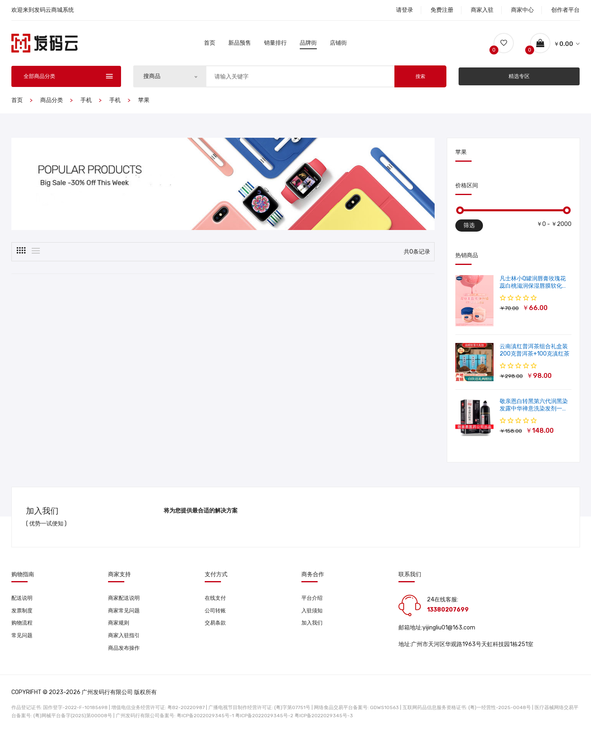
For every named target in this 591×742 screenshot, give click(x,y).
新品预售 (239, 45)
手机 (86, 105)
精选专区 (519, 81)
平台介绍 (312, 604)
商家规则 (119, 630)
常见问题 (22, 643)
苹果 (143, 105)
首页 (209, 45)
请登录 (404, 10)
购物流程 (22, 630)
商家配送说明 (125, 604)
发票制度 (22, 617)
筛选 (469, 231)
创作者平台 (565, 10)
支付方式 (216, 580)
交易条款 (216, 630)
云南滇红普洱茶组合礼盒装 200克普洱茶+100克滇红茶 (534, 356)
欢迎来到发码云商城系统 (42, 10)
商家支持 (119, 580)
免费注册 (442, 10)
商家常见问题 (125, 617)
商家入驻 (482, 10)
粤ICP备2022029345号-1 (205, 724)
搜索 (420, 82)
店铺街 (338, 45)
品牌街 (308, 45)
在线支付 (216, 604)
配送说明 (22, 604)
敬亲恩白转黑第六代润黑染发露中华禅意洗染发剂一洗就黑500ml (534, 414)
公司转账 (216, 617)
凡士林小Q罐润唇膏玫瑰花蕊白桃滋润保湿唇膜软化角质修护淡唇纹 (534, 291)
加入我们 (312, 630)
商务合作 (312, 580)
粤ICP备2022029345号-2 (264, 724)
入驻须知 (312, 617)
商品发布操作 (125, 656)
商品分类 (51, 105)
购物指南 (22, 580)
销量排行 (275, 45)
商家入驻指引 (125, 643)
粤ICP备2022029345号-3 (323, 724)
